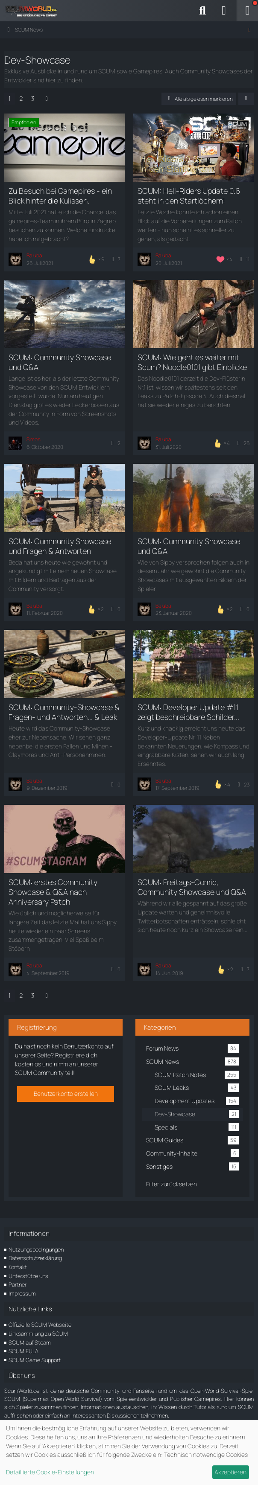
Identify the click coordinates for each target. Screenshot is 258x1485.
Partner (17, 1284)
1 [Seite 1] (10, 98)
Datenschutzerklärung (35, 1258)
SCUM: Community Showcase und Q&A (60, 362)
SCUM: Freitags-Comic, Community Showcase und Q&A (192, 887)
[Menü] (247, 10)
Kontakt (18, 1267)
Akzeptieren (230, 1472)
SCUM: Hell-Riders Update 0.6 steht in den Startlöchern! (189, 196)
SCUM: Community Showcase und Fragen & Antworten (60, 546)
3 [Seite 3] (33, 98)
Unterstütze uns (28, 1276)
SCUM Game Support (35, 1360)
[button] (246, 99)
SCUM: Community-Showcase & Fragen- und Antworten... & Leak (64, 712)
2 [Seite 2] (21, 98)
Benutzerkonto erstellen (66, 1093)
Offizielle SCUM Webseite (40, 1324)
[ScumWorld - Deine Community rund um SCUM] (34, 10)
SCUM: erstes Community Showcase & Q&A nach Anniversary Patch (53, 892)
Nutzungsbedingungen (36, 1249)
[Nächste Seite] (46, 99)
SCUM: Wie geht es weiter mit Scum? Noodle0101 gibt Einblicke (192, 362)
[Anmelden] (223, 10)
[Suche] (202, 10)
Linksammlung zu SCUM (38, 1333)
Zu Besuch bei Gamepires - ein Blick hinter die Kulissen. (60, 196)
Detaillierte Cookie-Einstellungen (50, 1472)
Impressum (22, 1293)
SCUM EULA (23, 1351)
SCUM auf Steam (30, 1342)
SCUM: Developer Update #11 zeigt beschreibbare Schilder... (188, 712)
